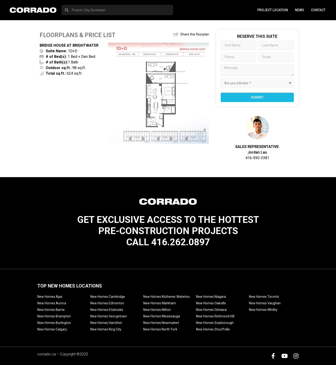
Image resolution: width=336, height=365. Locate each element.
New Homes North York (160, 329)
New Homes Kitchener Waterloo (166, 296)
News (299, 10)
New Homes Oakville (211, 303)
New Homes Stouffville (213, 329)
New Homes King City (105, 329)
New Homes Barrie (51, 310)
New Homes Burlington (54, 323)
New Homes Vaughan (265, 303)
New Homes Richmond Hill (215, 316)
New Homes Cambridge (107, 296)
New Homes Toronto (264, 296)
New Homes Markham (159, 303)
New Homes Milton (157, 310)
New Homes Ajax (49, 296)
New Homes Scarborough (215, 323)
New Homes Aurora (51, 303)
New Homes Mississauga (161, 316)
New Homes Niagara (211, 296)
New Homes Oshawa (211, 310)
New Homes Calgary (52, 329)
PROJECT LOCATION (272, 10)
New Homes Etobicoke (106, 310)
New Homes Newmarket (161, 323)
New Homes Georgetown (108, 316)
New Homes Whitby (263, 310)
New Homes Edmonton (107, 303)
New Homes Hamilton (106, 323)
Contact (318, 10)
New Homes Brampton (54, 316)
